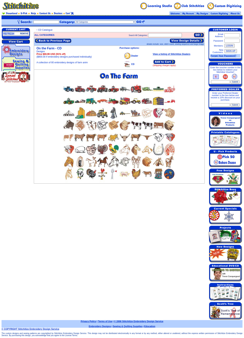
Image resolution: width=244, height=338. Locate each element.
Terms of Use (105, 321)
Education (149, 326)
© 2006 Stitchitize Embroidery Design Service (138, 321)
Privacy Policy (88, 321)
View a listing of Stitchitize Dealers (171, 54)
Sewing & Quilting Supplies (127, 326)
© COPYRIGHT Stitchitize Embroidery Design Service (30, 329)
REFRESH (8, 33)
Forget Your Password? (223, 55)
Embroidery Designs (100, 326)
